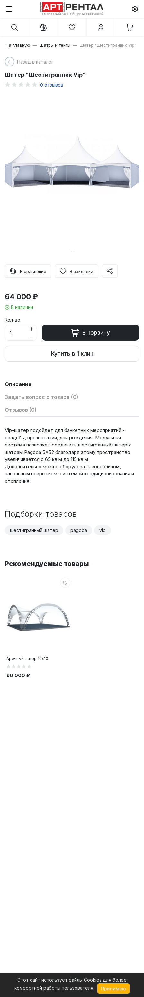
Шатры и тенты (55, 45)
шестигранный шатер (34, 530)
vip (102, 530)
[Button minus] (31, 337)
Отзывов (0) (21, 410)
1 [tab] (72, 250)
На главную (18, 45)
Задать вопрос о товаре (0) (41, 397)
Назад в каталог (35, 62)
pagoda (78, 530)
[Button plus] (31, 329)
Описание (18, 384)
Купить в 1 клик (72, 353)
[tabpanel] (72, 168)
